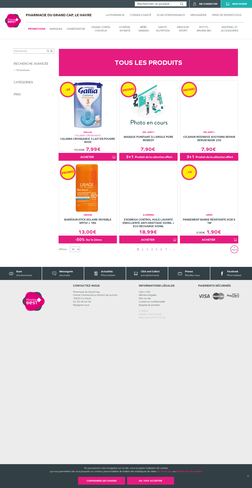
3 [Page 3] (147, 414)
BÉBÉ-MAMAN (144, 29)
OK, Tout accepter (150, 480)
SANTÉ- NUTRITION (163, 29)
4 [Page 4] (152, 414)
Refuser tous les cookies (189, 471)
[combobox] (156, 4)
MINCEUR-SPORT (183, 29)
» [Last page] (174, 414)
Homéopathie (76, 28)
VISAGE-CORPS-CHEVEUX (101, 29)
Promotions (36, 28)
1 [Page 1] (138, 414)
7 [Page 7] (166, 414)
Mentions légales (147, 460)
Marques (56, 28)
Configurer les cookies (102, 480)
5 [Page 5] (157, 414)
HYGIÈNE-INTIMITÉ (125, 29)
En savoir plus (165, 471)
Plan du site (145, 463)
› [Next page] (170, 414)
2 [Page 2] (143, 414)
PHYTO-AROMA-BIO (204, 29)
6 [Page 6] (161, 414)
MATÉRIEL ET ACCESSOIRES (229, 29)
